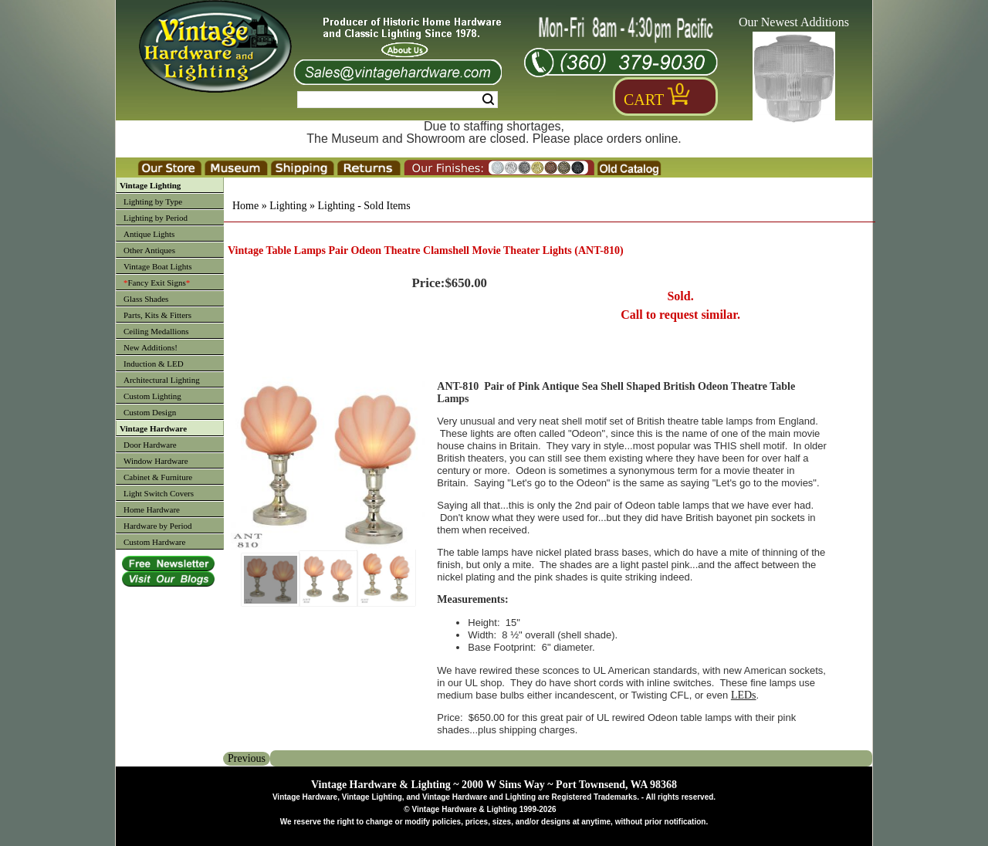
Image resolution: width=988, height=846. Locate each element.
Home (245, 206)
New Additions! (151, 347)
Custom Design (150, 412)
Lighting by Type (153, 201)
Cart (644, 99)
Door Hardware (150, 444)
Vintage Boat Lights (158, 266)
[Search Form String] (397, 99)
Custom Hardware (154, 542)
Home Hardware (152, 509)
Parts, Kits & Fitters (157, 315)
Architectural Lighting (162, 379)
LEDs (743, 695)
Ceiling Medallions (156, 331)
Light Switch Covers (159, 493)
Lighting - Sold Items (363, 206)
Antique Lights (149, 234)
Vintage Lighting (150, 185)
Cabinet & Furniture (158, 477)
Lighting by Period (156, 217)
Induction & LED (154, 363)
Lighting (287, 206)
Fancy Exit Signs (157, 282)
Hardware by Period (158, 525)
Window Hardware (156, 460)
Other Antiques (149, 250)
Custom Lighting (152, 396)
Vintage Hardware (153, 428)
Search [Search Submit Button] (488, 99)
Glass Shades (146, 298)
